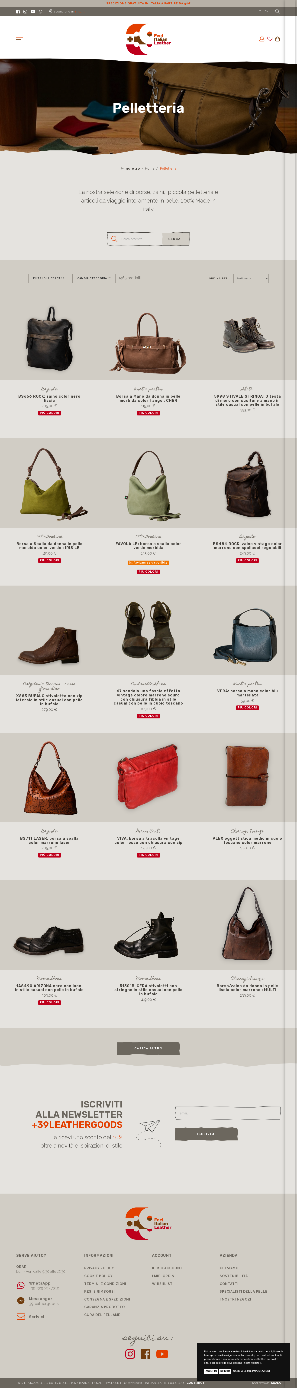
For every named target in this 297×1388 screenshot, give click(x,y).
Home (150, 168)
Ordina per (218, 278)
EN (267, 11)
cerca (174, 239)
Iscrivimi (206, 1134)
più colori (49, 413)
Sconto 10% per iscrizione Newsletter (148, 3)
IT (259, 11)
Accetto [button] (211, 1370)
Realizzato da (266, 1383)
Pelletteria (168, 168)
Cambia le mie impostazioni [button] (251, 1370)
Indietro (130, 168)
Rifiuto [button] (225, 1370)
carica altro (148, 1048)
